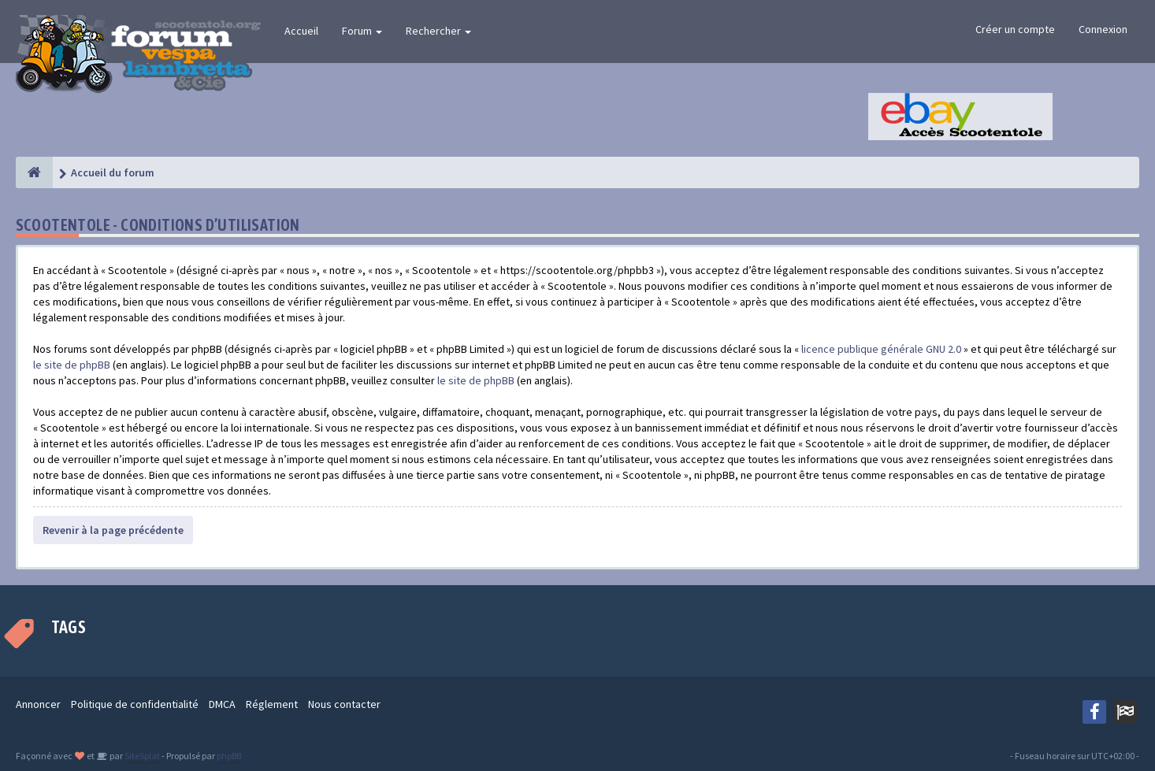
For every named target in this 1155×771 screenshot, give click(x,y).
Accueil (301, 31)
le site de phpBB (71, 365)
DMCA (222, 704)
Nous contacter (344, 704)
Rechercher (438, 31)
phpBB (229, 756)
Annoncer (38, 704)
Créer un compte (1015, 29)
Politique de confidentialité (135, 704)
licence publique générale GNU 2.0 (881, 349)
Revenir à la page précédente (113, 530)
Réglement (272, 704)
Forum (362, 31)
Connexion (1103, 29)
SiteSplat (141, 756)
